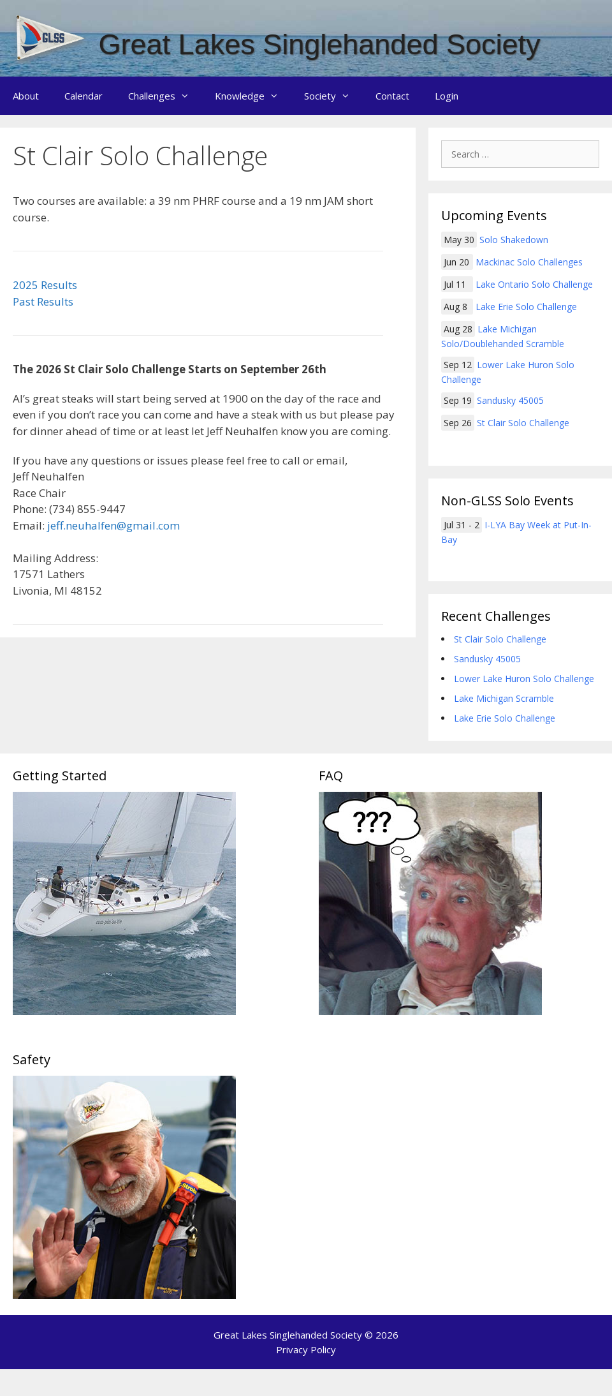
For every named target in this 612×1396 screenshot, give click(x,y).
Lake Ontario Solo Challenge (534, 284)
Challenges (165, 96)
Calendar (83, 95)
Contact (392, 95)
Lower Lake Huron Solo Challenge (524, 678)
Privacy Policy (306, 1349)
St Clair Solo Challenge (523, 423)
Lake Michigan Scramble (504, 698)
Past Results (43, 301)
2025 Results (45, 285)
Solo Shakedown (513, 240)
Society (333, 96)
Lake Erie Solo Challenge (526, 307)
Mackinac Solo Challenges (529, 262)
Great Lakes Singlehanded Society (320, 44)
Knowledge (253, 96)
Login (446, 95)
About (26, 95)
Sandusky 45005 (510, 400)
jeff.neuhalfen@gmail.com (113, 525)
